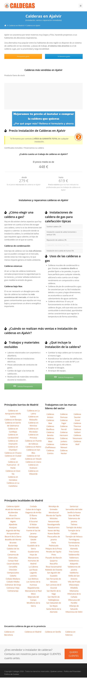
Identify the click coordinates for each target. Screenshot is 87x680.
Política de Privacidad (72, 671)
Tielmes (74, 524)
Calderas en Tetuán (33, 459)
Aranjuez (13, 527)
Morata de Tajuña (53, 515)
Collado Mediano (13, 579)
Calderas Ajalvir (13, 506)
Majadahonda (33, 588)
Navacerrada (53, 521)
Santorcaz (74, 506)
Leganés (33, 572)
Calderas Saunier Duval (77, 417)
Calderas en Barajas (13, 419)
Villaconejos (74, 585)
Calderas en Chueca (13, 453)
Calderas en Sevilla (53, 632)
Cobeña (13, 575)
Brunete (13, 542)
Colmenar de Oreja (13, 585)
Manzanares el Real (33, 591)
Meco (33, 594)
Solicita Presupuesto (23, 386)
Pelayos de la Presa (54, 548)
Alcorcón (13, 515)
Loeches (33, 575)
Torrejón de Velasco (74, 536)
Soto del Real (73, 515)
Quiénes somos (56, 671)
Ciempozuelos (13, 572)
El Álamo (33, 515)
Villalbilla (74, 588)
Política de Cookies (11, 674)
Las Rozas (33, 569)
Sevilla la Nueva (74, 512)
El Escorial (33, 521)
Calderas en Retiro (33, 447)
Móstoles (53, 518)
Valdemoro (74, 557)
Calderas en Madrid (33, 632)
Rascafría (53, 563)
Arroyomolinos (13, 533)
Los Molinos (33, 579)
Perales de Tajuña (53, 551)
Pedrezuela (54, 545)
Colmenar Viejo (13, 588)
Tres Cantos (74, 551)
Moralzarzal (54, 512)
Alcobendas (13, 512)
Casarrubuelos (13, 563)
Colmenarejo (13, 591)
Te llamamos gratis (64, 56)
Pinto (53, 554)
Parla (54, 542)
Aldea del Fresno (13, 518)
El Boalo (33, 518)
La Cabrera (33, 566)
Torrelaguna (74, 539)
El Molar (33, 524)
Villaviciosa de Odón (74, 612)
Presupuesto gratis (23, 56)
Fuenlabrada (33, 527)
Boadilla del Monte (13, 539)
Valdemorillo (74, 554)
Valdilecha (74, 572)
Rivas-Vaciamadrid (54, 566)
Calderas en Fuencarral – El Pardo (13, 465)
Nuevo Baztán (54, 533)
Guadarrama (33, 551)
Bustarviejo (13, 545)
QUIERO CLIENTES (74, 654)
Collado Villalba (12, 581)
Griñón (33, 542)
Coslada (33, 506)
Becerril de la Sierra (13, 536)
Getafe (33, 539)
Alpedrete (13, 524)
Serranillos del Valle (74, 509)
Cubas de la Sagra (33, 509)
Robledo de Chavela (53, 569)
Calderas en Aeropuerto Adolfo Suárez (13, 413)
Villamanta (74, 591)
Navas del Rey (54, 530)
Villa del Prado (74, 581)
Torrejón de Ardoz (74, 527)
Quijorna (53, 560)
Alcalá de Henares (13, 509)
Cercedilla (13, 566)
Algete (13, 521)
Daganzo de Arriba (33, 512)
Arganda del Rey (13, 530)
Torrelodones (74, 542)
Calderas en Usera (33, 462)
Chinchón (13, 569)
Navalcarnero (53, 527)
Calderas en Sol (33, 456)
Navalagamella (53, 524)
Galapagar (33, 536)
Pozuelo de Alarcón (54, 557)
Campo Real (13, 560)
